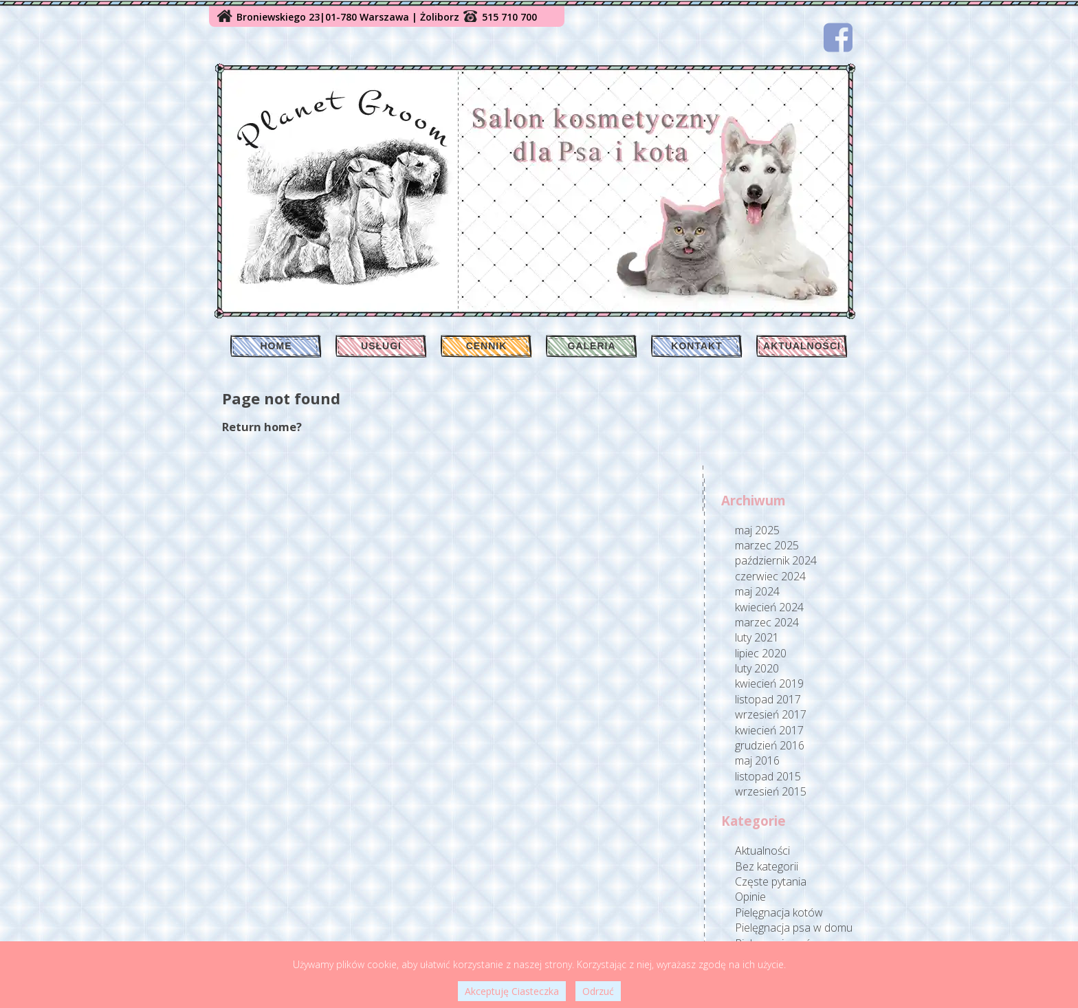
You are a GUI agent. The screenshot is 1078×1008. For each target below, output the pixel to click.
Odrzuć (598, 991)
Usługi (381, 345)
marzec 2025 (767, 545)
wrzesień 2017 (770, 714)
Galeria (592, 345)
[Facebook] (838, 37)
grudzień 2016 (769, 745)
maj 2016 (757, 760)
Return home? (262, 427)
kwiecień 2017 (769, 730)
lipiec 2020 (760, 653)
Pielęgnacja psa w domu (793, 927)
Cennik (486, 345)
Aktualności (802, 345)
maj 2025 (757, 530)
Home (276, 345)
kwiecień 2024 (769, 607)
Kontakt (696, 345)
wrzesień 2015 (770, 791)
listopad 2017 (768, 699)
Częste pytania (770, 881)
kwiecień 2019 (769, 683)
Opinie (750, 896)
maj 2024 (757, 591)
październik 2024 (776, 560)
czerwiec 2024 (770, 576)
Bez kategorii (766, 866)
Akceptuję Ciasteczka (512, 991)
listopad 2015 (768, 776)
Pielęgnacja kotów (779, 912)
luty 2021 (757, 637)
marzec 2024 (767, 622)
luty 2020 (757, 668)
